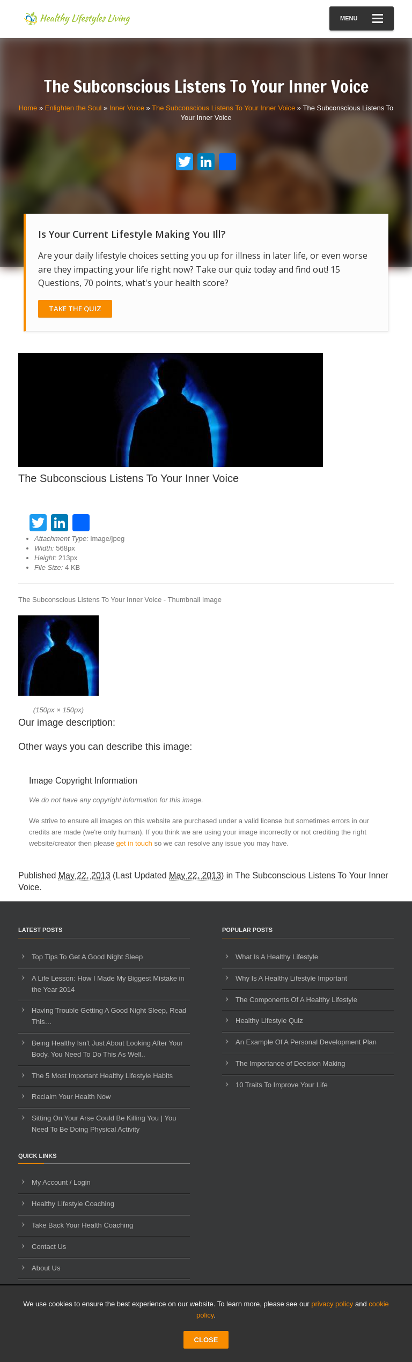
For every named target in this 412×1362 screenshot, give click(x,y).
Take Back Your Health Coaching (82, 1225)
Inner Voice (126, 108)
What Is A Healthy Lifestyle (277, 957)
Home (28, 108)
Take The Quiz (75, 308)
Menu (361, 18)
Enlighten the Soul (73, 108)
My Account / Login (61, 1182)
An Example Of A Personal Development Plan (306, 1042)
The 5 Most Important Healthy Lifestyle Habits (102, 1076)
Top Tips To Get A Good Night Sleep (87, 957)
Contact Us (49, 1247)
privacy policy (332, 1304)
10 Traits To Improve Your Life (282, 1085)
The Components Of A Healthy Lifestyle (296, 1000)
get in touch (134, 843)
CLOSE (206, 1340)
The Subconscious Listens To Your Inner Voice (223, 108)
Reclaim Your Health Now (71, 1097)
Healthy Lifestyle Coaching (73, 1204)
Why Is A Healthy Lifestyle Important (291, 978)
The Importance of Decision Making (290, 1063)
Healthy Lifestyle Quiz (269, 1021)
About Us (46, 1268)
